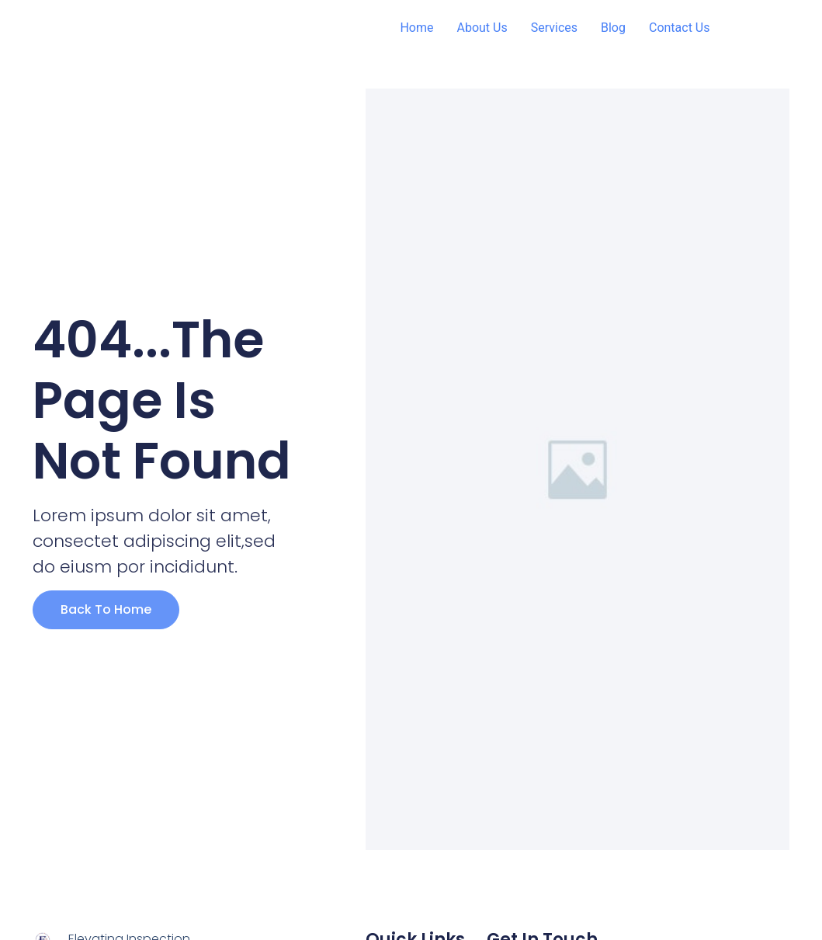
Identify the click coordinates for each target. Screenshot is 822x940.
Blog (613, 27)
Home (416, 27)
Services (554, 27)
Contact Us (679, 27)
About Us (481, 27)
